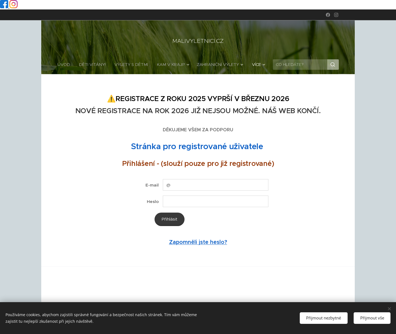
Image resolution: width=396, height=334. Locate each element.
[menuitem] (66, 64)
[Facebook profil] (4, 6)
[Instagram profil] (13, 6)
